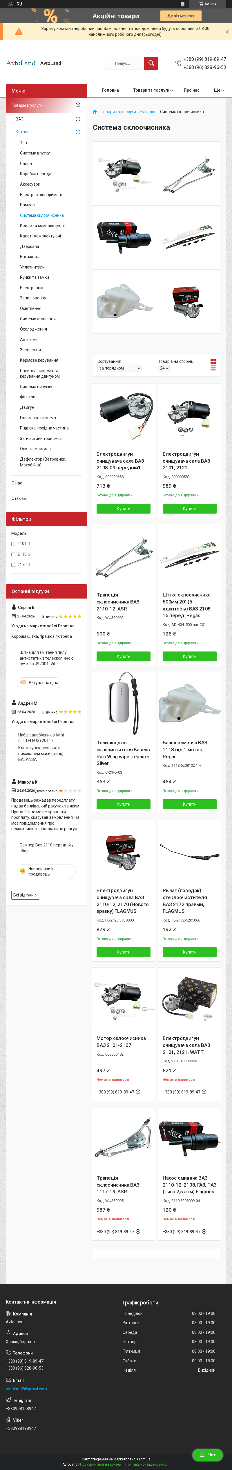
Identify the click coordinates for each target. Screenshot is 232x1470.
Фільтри (27, 397)
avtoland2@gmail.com (26, 1388)
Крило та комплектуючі (42, 225)
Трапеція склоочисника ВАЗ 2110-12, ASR (118, 602)
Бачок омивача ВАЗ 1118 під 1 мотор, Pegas (185, 749)
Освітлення (30, 308)
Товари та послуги (151, 90)
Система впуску (35, 153)
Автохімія (29, 339)
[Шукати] (151, 63)
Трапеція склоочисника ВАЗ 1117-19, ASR (118, 1185)
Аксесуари (30, 184)
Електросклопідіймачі (41, 194)
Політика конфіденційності (147, 1464)
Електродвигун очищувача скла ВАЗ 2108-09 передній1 (120, 461)
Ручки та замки (34, 277)
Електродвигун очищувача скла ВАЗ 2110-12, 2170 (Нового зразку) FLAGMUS (123, 900)
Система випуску (36, 386)
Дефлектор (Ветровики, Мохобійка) (43, 462)
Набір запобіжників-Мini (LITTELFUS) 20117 (41, 738)
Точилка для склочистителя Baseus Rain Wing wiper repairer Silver (123, 753)
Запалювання (33, 298)
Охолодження (33, 329)
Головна (110, 90)
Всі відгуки (23, 895)
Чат (208, 1454)
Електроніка (31, 287)
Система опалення (38, 319)
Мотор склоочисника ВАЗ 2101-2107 (121, 1041)
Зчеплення (30, 349)
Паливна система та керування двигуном (40, 373)
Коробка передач (37, 173)
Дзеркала (29, 246)
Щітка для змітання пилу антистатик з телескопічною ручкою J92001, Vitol (47, 658)
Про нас (192, 90)
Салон (26, 163)
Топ (23, 143)
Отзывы (19, 498)
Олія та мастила (35, 448)
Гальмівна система (38, 418)
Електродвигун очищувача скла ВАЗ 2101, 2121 (186, 461)
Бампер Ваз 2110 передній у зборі (47, 848)
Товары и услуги (27, 105)
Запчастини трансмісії (41, 438)
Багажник (29, 256)
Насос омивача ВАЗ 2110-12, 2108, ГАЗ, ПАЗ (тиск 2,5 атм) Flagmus (189, 1185)
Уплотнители (32, 267)
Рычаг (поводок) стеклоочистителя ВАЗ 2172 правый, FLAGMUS (185, 900)
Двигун (27, 407)
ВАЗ (19, 119)
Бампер (27, 205)
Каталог (148, 112)
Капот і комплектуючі (40, 236)
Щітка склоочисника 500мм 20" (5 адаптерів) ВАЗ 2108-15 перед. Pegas (187, 605)
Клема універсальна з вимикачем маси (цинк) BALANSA (41, 753)
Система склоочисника (42, 215)
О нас (17, 483)
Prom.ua (144, 1459)
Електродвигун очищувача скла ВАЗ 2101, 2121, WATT (186, 1045)
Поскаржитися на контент (101, 1464)
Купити (123, 508)
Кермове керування (39, 360)
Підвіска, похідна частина (44, 428)
